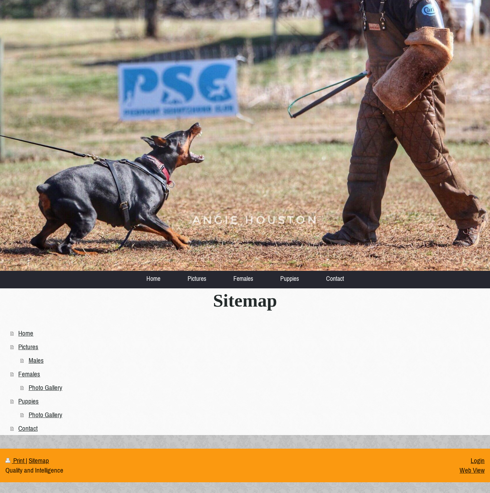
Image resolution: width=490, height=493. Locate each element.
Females (29, 374)
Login (478, 460)
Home (25, 333)
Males (36, 360)
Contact (28, 428)
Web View (472, 470)
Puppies (28, 401)
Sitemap (39, 460)
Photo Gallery (45, 387)
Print (15, 460)
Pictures (28, 347)
